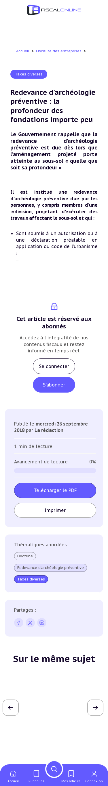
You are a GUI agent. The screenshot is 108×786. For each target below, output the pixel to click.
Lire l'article (54, 735)
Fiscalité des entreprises (59, 51)
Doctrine (25, 556)
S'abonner (54, 385)
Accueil (22, 51)
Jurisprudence (24, 679)
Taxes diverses (29, 74)
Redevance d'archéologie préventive (50, 567)
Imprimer (55, 510)
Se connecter (54, 366)
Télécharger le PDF (55, 490)
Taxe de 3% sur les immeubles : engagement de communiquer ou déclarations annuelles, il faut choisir (51, 706)
